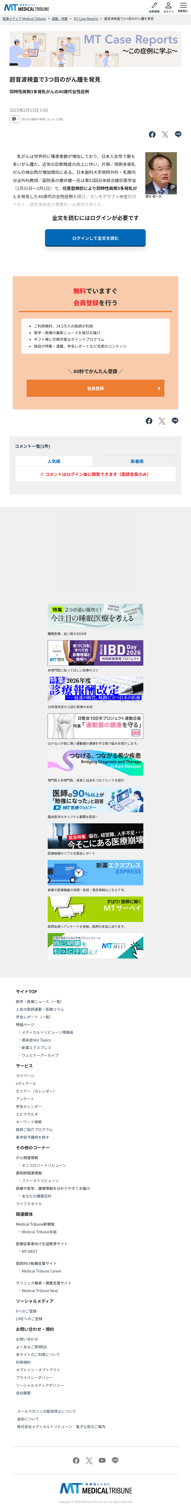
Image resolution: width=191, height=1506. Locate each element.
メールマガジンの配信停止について (46, 1411)
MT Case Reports (86, 18)
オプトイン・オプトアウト (38, 1369)
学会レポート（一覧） (34, 1016)
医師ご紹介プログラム (34, 1129)
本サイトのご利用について (38, 1354)
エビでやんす (27, 1114)
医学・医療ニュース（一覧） (40, 1001)
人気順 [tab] (53, 461)
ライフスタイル (29, 1203)
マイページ (25, 1075)
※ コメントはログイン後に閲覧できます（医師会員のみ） (95, 474)
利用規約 (23, 1362)
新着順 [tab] (137, 461)
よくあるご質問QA (31, 1346)
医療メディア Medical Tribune (24, 18)
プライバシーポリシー (34, 1377)
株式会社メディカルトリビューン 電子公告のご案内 (61, 1426)
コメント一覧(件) (32, 446)
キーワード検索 (29, 1121)
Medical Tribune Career (41, 1271)
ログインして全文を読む (95, 238)
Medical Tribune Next (40, 1290)
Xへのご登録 (26, 1311)
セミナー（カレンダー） (36, 1091)
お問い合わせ (27, 1339)
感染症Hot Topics (36, 1040)
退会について (28, 1418)
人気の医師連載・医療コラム (40, 1009)
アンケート (25, 1098)
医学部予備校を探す (32, 1137)
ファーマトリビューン (40, 1180)
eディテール (26, 1083)
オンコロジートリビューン (44, 1165)
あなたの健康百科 (36, 1196)
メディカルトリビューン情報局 (47, 1032)
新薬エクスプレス (36, 1047)
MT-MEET (30, 1251)
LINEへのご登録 (29, 1318)
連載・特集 (60, 18)
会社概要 (23, 1392)
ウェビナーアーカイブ (40, 1055)
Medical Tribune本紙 (39, 1231)
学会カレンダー (29, 1106)
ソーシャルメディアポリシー (40, 1385)
